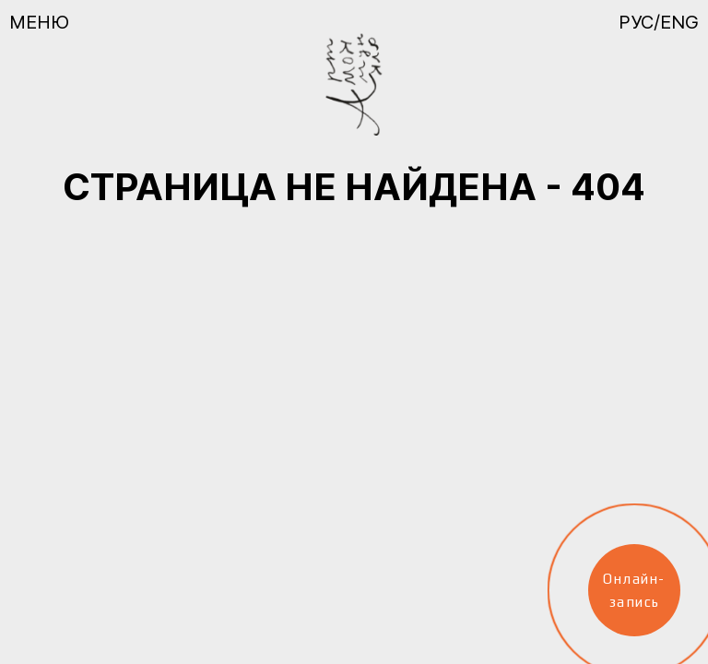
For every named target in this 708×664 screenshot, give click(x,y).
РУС (636, 22)
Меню (39, 22)
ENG (679, 22)
